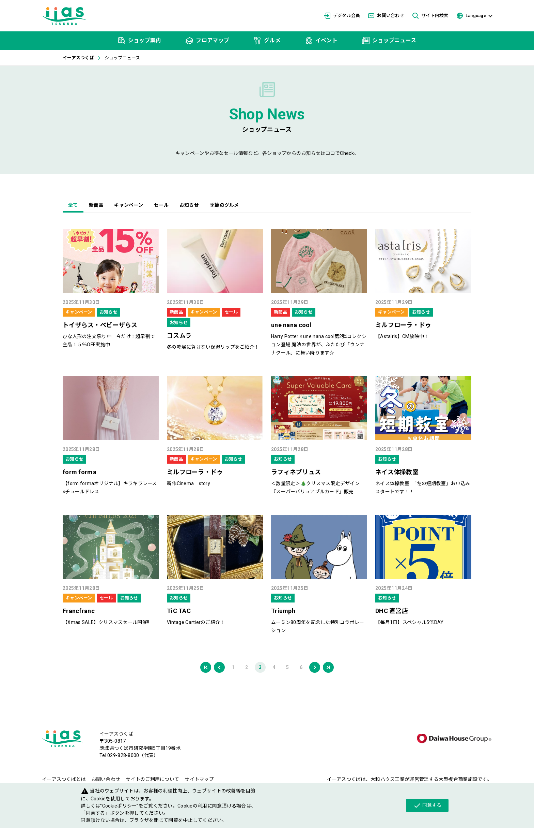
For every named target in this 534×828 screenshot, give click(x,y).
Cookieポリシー (119, 806)
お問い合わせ (386, 15)
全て (73, 205)
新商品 (96, 205)
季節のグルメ (224, 205)
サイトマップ (199, 779)
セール (161, 205)
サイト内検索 (430, 16)
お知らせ (189, 205)
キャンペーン (128, 205)
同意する (427, 805)
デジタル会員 (342, 16)
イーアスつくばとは (64, 779)
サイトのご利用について (152, 779)
